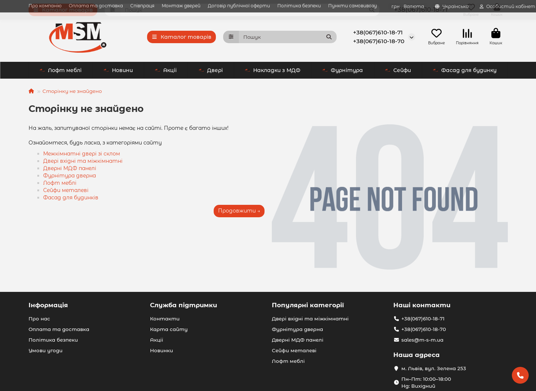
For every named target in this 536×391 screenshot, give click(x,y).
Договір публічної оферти (239, 5)
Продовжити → (239, 210)
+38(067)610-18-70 (378, 41)
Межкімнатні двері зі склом (81, 153)
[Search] (288, 37)
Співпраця (142, 5)
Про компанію (45, 5)
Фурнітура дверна (69, 175)
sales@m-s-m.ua (422, 340)
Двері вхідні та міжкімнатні (83, 161)
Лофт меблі (390, 70)
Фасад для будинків (70, 197)
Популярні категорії (308, 305)
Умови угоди (46, 350)
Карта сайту (169, 329)
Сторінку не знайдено (72, 91)
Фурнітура (278, 70)
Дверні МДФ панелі (69, 168)
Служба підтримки (183, 305)
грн (407, 6)
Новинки (161, 350)
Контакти (165, 319)
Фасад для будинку (464, 70)
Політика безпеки (299, 5)
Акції (102, 70)
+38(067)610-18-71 (378, 32)
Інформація (48, 305)
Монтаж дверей (181, 5)
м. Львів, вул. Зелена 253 (433, 368)
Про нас (39, 319)
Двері (147, 70)
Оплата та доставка (96, 5)
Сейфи (334, 70)
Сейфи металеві (66, 190)
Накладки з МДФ (208, 70)
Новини (54, 70)
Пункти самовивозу (352, 5)
